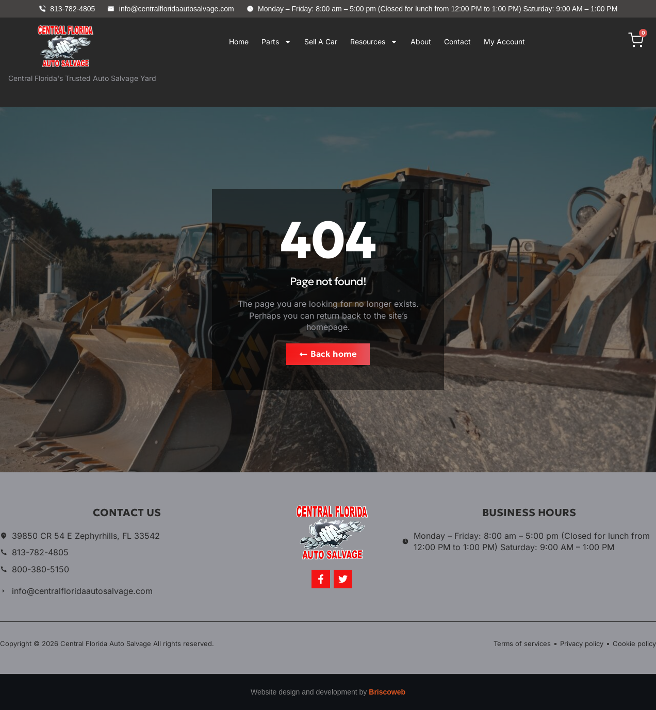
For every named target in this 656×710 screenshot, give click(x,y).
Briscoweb (387, 692)
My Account (504, 41)
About (421, 41)
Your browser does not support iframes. (371, 85)
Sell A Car (320, 41)
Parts (276, 41)
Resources (374, 41)
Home (239, 41)
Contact (457, 41)
